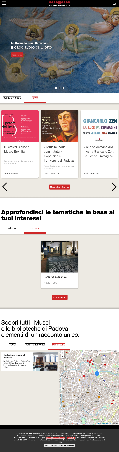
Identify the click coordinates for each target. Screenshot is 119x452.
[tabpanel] (59, 46)
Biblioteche (60, 344)
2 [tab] (59, 88)
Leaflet (98, 423)
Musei (12, 345)
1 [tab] (56, 88)
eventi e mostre (12, 98)
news (35, 98)
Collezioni (12, 228)
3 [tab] (63, 88)
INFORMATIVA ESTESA (55, 438)
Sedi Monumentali (35, 345)
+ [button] (62, 353)
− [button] (62, 356)
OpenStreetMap (106, 423)
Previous (4, 187)
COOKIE (71, 438)
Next (115, 187)
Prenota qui (17, 55)
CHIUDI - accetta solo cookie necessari (59, 445)
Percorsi (34, 228)
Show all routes (59, 297)
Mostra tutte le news (59, 187)
